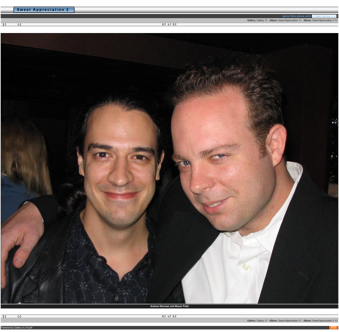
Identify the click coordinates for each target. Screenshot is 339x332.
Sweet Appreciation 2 (325, 20)
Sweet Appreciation (290, 20)
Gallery (262, 20)
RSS (334, 327)
